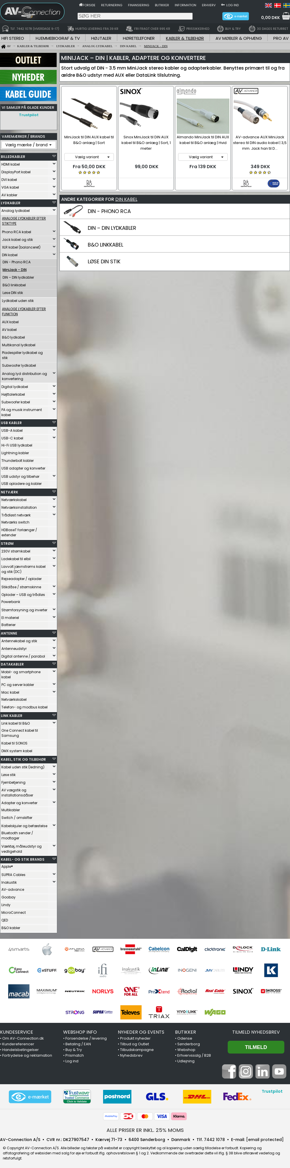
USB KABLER (11, 421)
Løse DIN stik (13, 291)
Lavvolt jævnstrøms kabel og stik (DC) (23, 568)
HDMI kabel (10, 162)
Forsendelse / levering (86, 1037)
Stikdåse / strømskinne (21, 585)
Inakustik (9, 881)
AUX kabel (10, 320)
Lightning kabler (15, 451)
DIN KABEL (126, 198)
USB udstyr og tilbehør (20, 475)
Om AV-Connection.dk (23, 1037)
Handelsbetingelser (20, 1048)
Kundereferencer (18, 1042)
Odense (184, 1037)
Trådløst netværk (16, 513)
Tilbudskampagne (137, 1048)
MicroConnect (13, 911)
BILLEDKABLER (13, 155)
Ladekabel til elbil (16, 557)
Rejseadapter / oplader (21, 577)
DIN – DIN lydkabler (18, 276)
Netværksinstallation (19, 506)
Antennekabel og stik (19, 639)
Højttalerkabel (13, 393)
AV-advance (12, 888)
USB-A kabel (12, 429)
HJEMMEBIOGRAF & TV (58, 38)
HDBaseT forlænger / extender (19, 531)
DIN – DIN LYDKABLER (112, 227)
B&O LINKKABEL (105, 243)
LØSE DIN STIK (104, 260)
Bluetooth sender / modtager (17, 834)
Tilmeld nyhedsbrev (256, 1030)
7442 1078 (214, 1138)
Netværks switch (15, 520)
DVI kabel (9, 178)
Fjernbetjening (13, 781)
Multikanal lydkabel (18, 343)
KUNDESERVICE (16, 1030)
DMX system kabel (16, 749)
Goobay (8, 895)
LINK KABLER (11, 714)
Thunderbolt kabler (17, 459)
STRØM (7, 542)
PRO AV (281, 38)
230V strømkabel (15, 549)
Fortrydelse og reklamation (27, 1054)
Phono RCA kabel (16, 230)
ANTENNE (9, 631)
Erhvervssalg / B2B (194, 1054)
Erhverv (209, 5)
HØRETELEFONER (139, 38)
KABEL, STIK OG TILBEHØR (23, 758)
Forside (89, 5)
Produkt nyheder (135, 1037)
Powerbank (10, 600)
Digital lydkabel (14, 385)
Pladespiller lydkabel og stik (22, 354)
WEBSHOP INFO (80, 1030)
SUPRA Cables (13, 873)
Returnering (111, 5)
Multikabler (10, 808)
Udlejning (186, 1059)
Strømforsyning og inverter (24, 608)
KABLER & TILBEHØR (185, 38)
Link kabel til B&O (15, 721)
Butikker (162, 5)
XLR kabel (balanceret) (21, 245)
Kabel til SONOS (14, 741)
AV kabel (9, 328)
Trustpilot (29, 115)
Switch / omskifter (16, 816)
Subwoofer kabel (15, 400)
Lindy (5, 903)
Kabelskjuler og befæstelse (24, 824)
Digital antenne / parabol (23, 654)
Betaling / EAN (78, 1042)
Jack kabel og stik (17, 238)
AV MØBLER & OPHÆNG (239, 38)
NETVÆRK (9, 490)
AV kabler (9, 193)
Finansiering (138, 5)
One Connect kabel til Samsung (19, 732)
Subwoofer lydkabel (19, 364)
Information (185, 5)
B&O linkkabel (14, 283)
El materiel (10, 616)
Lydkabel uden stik (18, 299)
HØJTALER (101, 38)
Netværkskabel (14, 498)
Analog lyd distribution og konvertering (24, 375)
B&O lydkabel (13, 335)
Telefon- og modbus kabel (24, 705)
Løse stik (8, 773)
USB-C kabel (12, 436)
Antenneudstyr (14, 647)
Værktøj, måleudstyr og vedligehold (21, 847)
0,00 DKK (270, 17)
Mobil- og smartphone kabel (20, 673)
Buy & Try (73, 1048)
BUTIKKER (185, 1030)
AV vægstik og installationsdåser (17, 791)
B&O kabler (10, 926)
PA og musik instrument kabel (21, 411)
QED (4, 918)
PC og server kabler (17, 683)
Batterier (8, 623)
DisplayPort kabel (16, 170)
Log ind (232, 5)
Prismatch (74, 1054)
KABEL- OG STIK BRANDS (22, 858)
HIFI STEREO (12, 38)
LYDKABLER (10, 201)
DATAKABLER (12, 662)
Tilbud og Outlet (134, 1042)
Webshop (186, 1048)
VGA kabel (10, 185)
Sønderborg (188, 1042)
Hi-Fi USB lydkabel (16, 443)
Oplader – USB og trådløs (23, 593)
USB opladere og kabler (21, 482)
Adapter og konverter (19, 801)
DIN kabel (10, 253)
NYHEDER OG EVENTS (141, 1030)
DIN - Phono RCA (17, 260)
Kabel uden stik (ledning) (22, 765)
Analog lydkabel (15, 209)
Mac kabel (10, 691)
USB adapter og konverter (23, 466)
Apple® (7, 865)
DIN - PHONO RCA (109, 210)
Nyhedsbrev (131, 1054)
